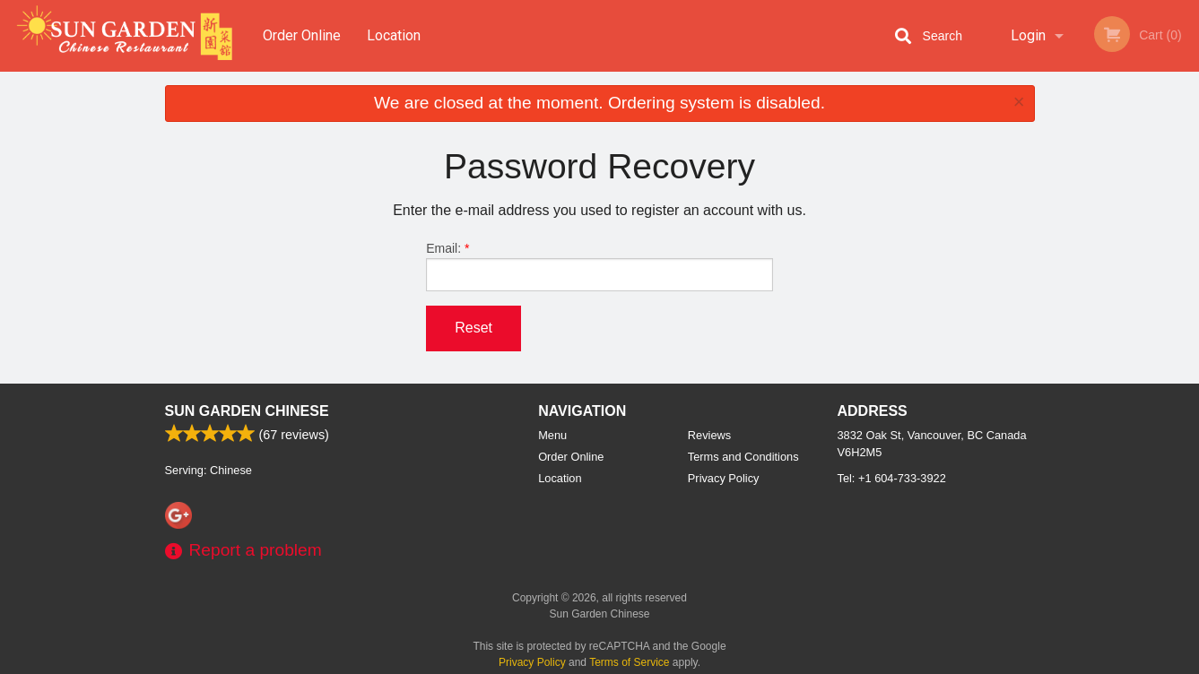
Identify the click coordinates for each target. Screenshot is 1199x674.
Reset (473, 327)
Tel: (892, 478)
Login (1028, 35)
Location (394, 35)
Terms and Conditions (743, 456)
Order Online (302, 35)
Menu (552, 435)
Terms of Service (629, 662)
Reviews (709, 435)
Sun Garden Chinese (247, 411)
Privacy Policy (724, 478)
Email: (599, 266)
